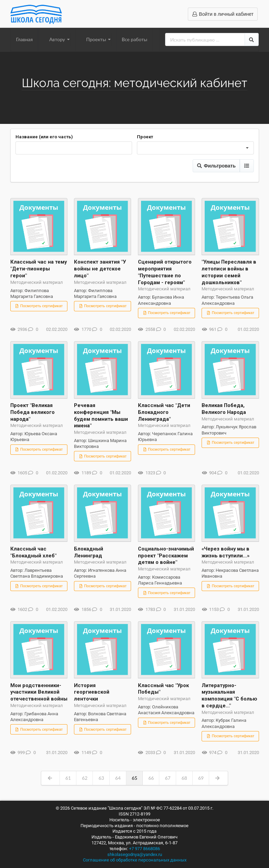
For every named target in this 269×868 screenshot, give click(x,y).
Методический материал (36, 282)
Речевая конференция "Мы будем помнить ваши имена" (101, 415)
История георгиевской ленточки (91, 692)
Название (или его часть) (44, 136)
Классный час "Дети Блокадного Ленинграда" (164, 412)
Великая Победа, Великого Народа (224, 408)
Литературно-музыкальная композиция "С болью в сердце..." (229, 695)
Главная (24, 39)
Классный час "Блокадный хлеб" (33, 552)
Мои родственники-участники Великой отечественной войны (38, 692)
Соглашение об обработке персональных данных (134, 860)
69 (201, 778)
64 (118, 778)
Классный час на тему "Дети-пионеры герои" (38, 269)
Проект (145, 136)
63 (101, 778)
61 (68, 778)
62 (84, 778)
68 (184, 778)
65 (134, 778)
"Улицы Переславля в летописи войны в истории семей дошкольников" (229, 272)
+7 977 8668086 (144, 848)
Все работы (134, 39)
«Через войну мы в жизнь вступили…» (225, 552)
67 (167, 778)
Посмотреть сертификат (39, 306)
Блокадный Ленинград (88, 552)
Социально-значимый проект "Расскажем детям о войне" (166, 556)
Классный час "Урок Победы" (163, 688)
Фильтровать (216, 166)
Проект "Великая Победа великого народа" (32, 412)
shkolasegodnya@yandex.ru (134, 854)
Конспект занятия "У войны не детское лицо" (100, 269)
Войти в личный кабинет (223, 14)
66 (151, 778)
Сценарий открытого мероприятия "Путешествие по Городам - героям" (165, 272)
